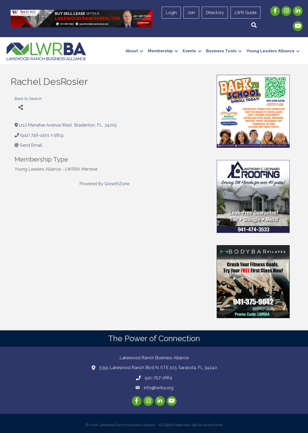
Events (189, 51)
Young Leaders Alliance (270, 51)
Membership (160, 51)
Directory (215, 12)
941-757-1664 (158, 377)
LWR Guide (245, 12)
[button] (253, 25)
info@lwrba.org (158, 387)
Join (191, 12)
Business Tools (221, 51)
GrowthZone (116, 183)
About (132, 51)
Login (171, 12)
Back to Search (28, 98)
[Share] (21, 108)
